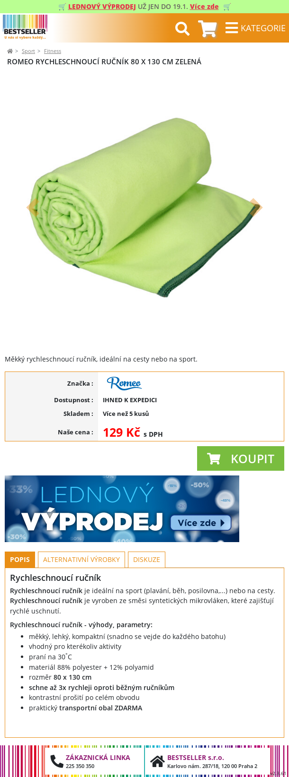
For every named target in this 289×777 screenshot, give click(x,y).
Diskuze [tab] (146, 559)
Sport (28, 50)
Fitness (52, 50)
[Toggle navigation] (255, 27)
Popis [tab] (20, 559)
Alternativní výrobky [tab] (81, 559)
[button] (33, 207)
